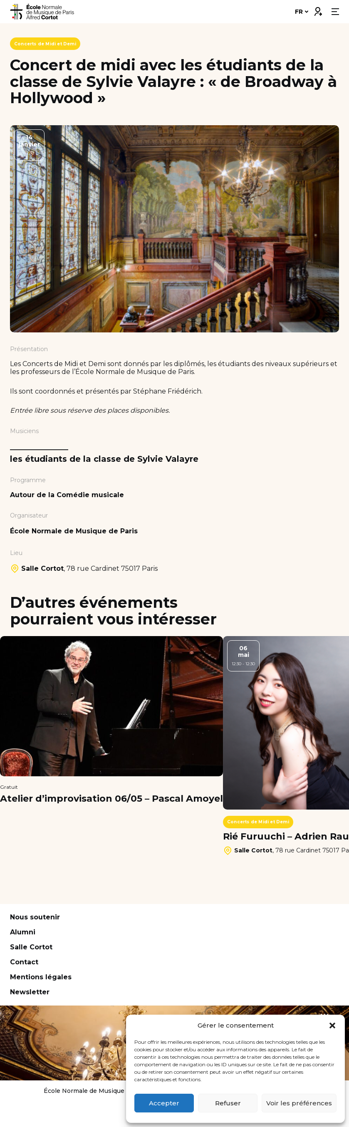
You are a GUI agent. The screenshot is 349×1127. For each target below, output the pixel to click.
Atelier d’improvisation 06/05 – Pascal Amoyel (111, 798)
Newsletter (30, 992)
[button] (332, 1025)
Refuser (228, 1103)
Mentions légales (41, 977)
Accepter (164, 1103)
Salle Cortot (31, 947)
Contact (24, 962)
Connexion (318, 9)
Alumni (22, 932)
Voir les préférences (299, 1103)
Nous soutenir (35, 917)
